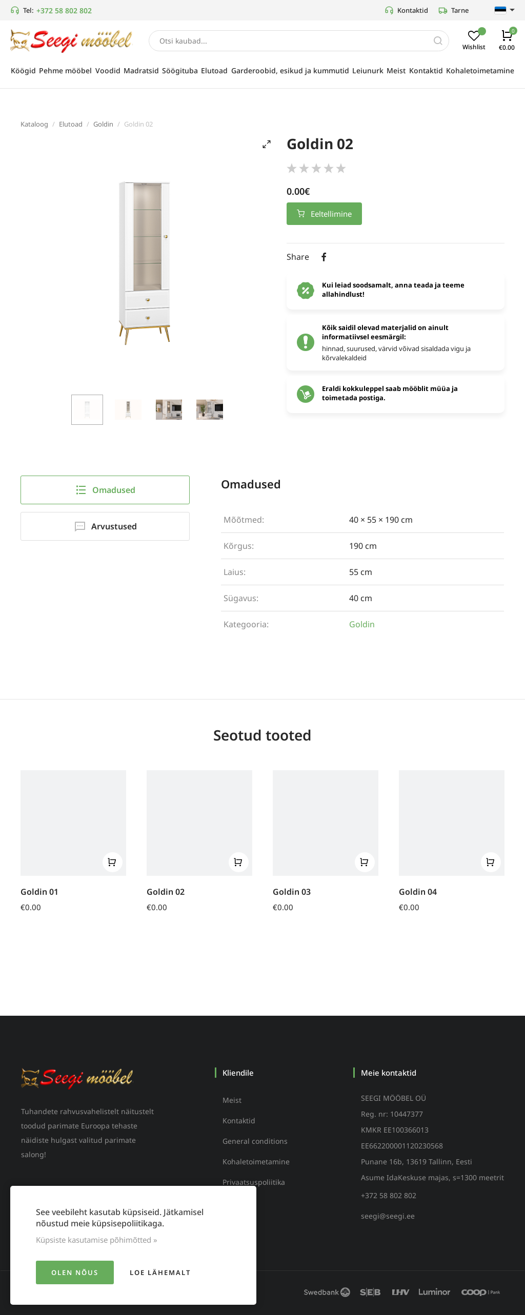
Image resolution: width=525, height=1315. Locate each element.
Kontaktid (406, 10)
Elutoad (71, 124)
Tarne (453, 10)
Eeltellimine (324, 214)
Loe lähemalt (160, 1272)
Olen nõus (74, 1272)
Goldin (103, 124)
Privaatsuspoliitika (254, 1182)
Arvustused (105, 526)
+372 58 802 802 (64, 10)
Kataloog (34, 124)
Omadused (105, 490)
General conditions (255, 1141)
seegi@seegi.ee (388, 1216)
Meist (232, 1100)
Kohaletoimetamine (256, 1161)
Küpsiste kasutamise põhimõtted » (96, 1240)
